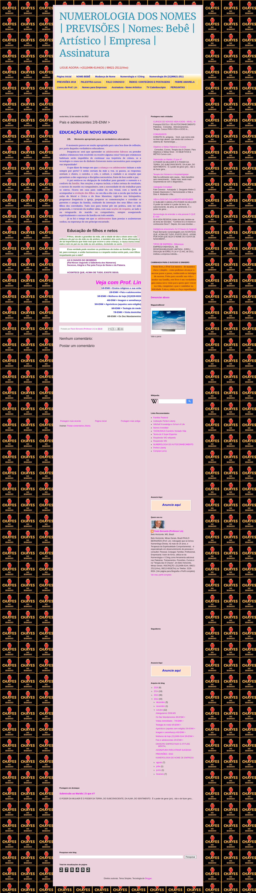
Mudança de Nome (105, 76)
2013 (156, 695)
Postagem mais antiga (130, 421)
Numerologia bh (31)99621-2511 (166, 76)
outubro (159, 710)
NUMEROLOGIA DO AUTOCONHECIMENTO (173, 444)
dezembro (161, 702)
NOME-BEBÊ (83, 76)
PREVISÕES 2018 (66, 82)
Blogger (148, 878)
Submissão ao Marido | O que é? (167, 159)
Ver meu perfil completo (161, 575)
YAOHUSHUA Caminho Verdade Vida (169, 431)
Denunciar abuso (160, 297)
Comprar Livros (160, 451)
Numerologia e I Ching (132, 76)
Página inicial (64, 76)
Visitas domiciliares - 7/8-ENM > (170, 721)
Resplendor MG (160, 441)
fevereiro (160, 774)
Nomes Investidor (160, 428)
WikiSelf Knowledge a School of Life (169, 424)
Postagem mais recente (70, 421)
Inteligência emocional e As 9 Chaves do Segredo (175, 229)
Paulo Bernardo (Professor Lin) (168, 531)
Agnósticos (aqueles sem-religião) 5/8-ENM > (175, 728)
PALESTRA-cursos (91, 82)
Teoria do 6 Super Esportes (165, 434)
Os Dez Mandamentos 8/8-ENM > (170, 717)
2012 (156, 699)
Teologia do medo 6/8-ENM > (168, 725)
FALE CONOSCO (115, 82)
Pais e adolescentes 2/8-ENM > (169, 740)
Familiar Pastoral (160, 417)
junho (159, 770)
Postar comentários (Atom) (78, 426)
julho (158, 766)
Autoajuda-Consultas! (162, 187)
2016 (156, 687)
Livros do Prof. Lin (67, 87)
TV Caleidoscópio (156, 87)
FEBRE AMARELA (185, 82)
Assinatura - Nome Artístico (127, 87)
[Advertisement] (118, 102)
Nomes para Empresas (94, 87)
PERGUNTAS (178, 87)
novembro (161, 706)
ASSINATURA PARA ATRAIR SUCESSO (173, 750)
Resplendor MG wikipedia (164, 438)
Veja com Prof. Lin (118, 282)
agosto (159, 762)
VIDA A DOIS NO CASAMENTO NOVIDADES (173, 199)
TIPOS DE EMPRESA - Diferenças (168, 244)
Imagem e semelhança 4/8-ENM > (170, 732)
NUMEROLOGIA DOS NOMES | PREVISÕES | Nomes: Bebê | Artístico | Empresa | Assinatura (127, 34)
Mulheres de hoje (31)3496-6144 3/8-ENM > (175, 736)
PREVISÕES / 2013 (164, 754)
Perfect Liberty (159, 448)
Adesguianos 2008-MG (166, 713)
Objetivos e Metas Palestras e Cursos (169, 147)
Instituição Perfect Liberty (164, 421)
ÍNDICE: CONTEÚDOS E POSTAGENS (149, 82)
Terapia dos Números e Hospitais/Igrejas (171, 174)
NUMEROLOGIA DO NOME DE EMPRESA (175, 758)
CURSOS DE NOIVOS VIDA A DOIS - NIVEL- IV (174, 122)
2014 (156, 691)
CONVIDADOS (160, 134)
